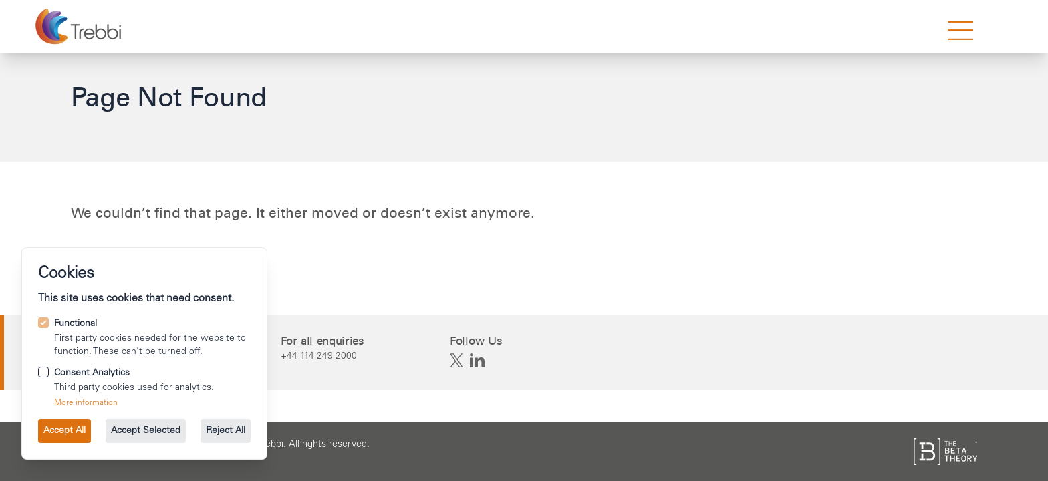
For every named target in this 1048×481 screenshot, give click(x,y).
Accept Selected (145, 431)
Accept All (64, 431)
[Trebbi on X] (456, 360)
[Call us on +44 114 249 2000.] (322, 356)
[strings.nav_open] (960, 30)
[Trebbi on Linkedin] (477, 360)
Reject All (225, 431)
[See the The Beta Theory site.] (946, 451)
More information (86, 403)
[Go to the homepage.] (80, 26)
